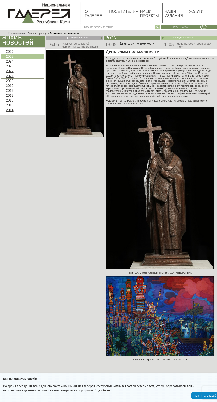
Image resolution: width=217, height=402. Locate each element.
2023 (10, 66)
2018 (10, 90)
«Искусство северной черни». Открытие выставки (80, 45)
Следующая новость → (186, 37)
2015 (10, 105)
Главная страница (37, 33)
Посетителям (123, 11)
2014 (10, 110)
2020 (10, 81)
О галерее (93, 13)
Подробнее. (103, 390)
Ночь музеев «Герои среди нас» (194, 45)
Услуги (196, 11)
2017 (10, 95)
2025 (10, 56)
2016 (10, 100)
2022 (10, 71)
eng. (185, 26)
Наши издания (173, 13)
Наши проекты (149, 13)
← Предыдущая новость (76, 37)
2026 (10, 51)
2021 (10, 76)
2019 (10, 86)
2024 (10, 61)
